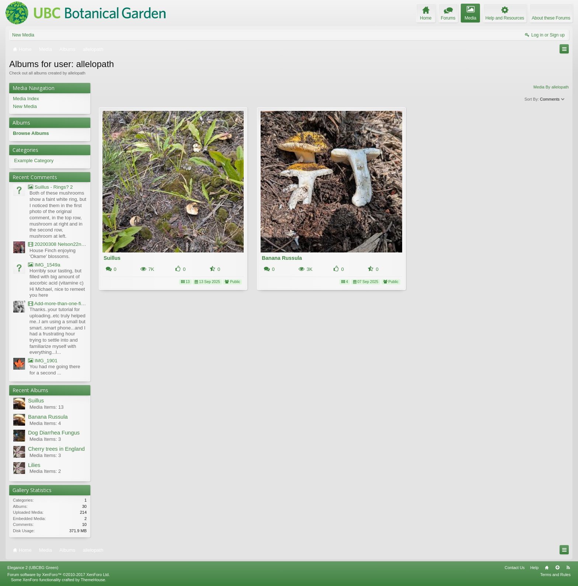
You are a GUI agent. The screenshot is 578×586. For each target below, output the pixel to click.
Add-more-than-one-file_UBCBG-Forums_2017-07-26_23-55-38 (57, 303)
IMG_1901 (43, 360)
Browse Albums (31, 133)
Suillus (112, 258)
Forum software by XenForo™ (58, 574)
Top (557, 567)
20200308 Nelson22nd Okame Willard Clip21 (57, 244)
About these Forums (551, 18)
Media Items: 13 (46, 407)
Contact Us (515, 567)
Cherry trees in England (56, 449)
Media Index (26, 98)
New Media (23, 35)
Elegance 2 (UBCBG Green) (32, 567)
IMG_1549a (44, 265)
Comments (552, 99)
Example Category (33, 160)
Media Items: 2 (45, 471)
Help (534, 567)
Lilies (34, 465)
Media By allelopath (551, 87)
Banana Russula (282, 258)
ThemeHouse (93, 580)
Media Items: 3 (45, 439)
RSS (568, 567)
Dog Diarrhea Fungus (54, 433)
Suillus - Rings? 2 (50, 187)
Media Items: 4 (45, 423)
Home (546, 567)
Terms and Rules (555, 574)
